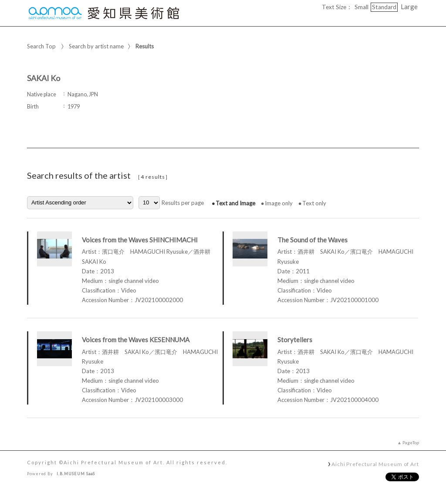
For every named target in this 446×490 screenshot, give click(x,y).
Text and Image (235, 203)
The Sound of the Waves (312, 240)
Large (409, 6)
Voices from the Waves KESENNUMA (135, 340)
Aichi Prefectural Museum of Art (375, 464)
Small (361, 6)
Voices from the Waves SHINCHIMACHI (140, 240)
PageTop (410, 442)
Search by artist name (96, 46)
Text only (314, 203)
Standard (384, 6)
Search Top (41, 46)
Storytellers (294, 340)
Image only (279, 203)
